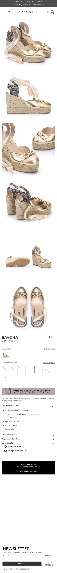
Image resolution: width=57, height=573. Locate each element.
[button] (47, 12)
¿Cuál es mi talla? (47, 363)
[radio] (5, 369)
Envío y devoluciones (10, 435)
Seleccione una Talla (9, 363)
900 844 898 (12, 446)
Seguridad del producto (11, 439)
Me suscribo (48, 556)
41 (5, 377)
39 (38, 369)
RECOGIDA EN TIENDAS (28, 464)
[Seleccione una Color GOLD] (5, 355)
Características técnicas (11, 406)
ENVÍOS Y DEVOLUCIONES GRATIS (28, 466)
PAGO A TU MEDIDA (28, 469)
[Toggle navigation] (4, 12)
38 (30, 369)
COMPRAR (22, 564)
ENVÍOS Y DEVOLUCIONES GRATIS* (28, 2)
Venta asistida (7, 443)
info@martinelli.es (15, 450)
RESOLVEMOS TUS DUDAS (28, 471)
